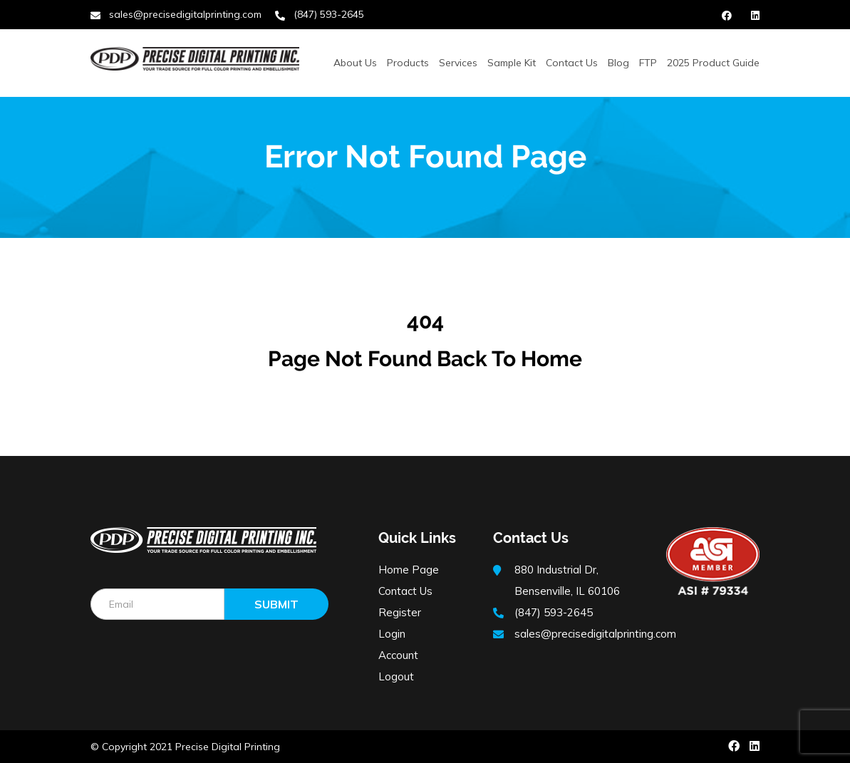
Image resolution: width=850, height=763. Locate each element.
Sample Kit (511, 62)
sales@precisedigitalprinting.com (185, 14)
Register (399, 612)
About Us (355, 62)
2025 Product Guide (713, 62)
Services (458, 62)
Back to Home (509, 358)
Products (408, 62)
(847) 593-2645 (329, 14)
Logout (396, 676)
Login (391, 633)
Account (398, 655)
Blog (618, 62)
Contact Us (572, 62)
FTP (648, 62)
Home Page (408, 569)
